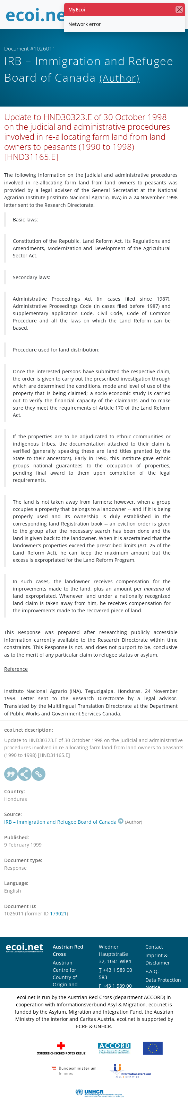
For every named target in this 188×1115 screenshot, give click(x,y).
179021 (58, 913)
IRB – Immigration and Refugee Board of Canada (63, 822)
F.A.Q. (152, 971)
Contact (154, 946)
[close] (179, 9)
